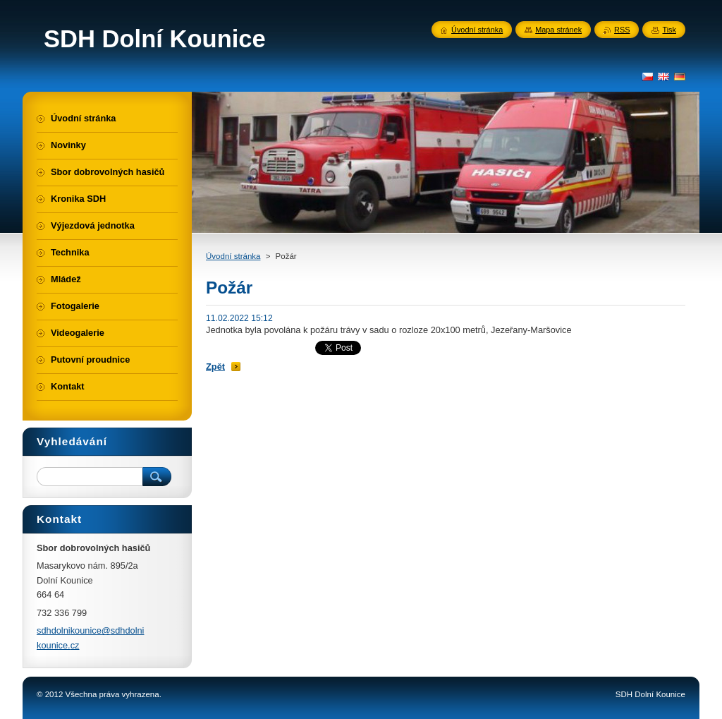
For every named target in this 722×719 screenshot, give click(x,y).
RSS (622, 29)
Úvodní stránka (233, 256)
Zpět (215, 366)
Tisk (669, 29)
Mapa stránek (558, 29)
